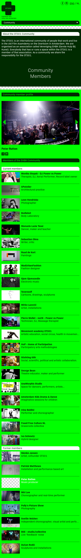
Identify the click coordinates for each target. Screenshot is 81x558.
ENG (72, 3)
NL (78, 3)
